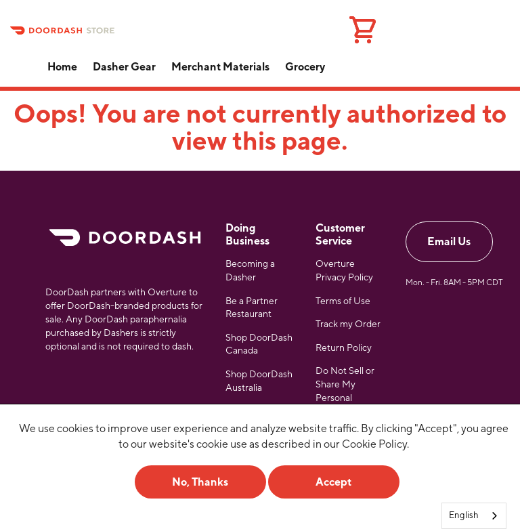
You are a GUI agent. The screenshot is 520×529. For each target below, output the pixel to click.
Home (62, 66)
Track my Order (348, 323)
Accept (333, 481)
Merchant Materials (220, 66)
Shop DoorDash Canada (258, 344)
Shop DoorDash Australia (258, 380)
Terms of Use (343, 300)
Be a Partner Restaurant (251, 307)
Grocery (305, 66)
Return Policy (344, 347)
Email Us (449, 241)
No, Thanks (200, 481)
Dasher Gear (124, 66)
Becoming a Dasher (250, 270)
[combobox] (473, 516)
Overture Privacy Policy (344, 270)
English (464, 515)
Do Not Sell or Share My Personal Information (345, 390)
